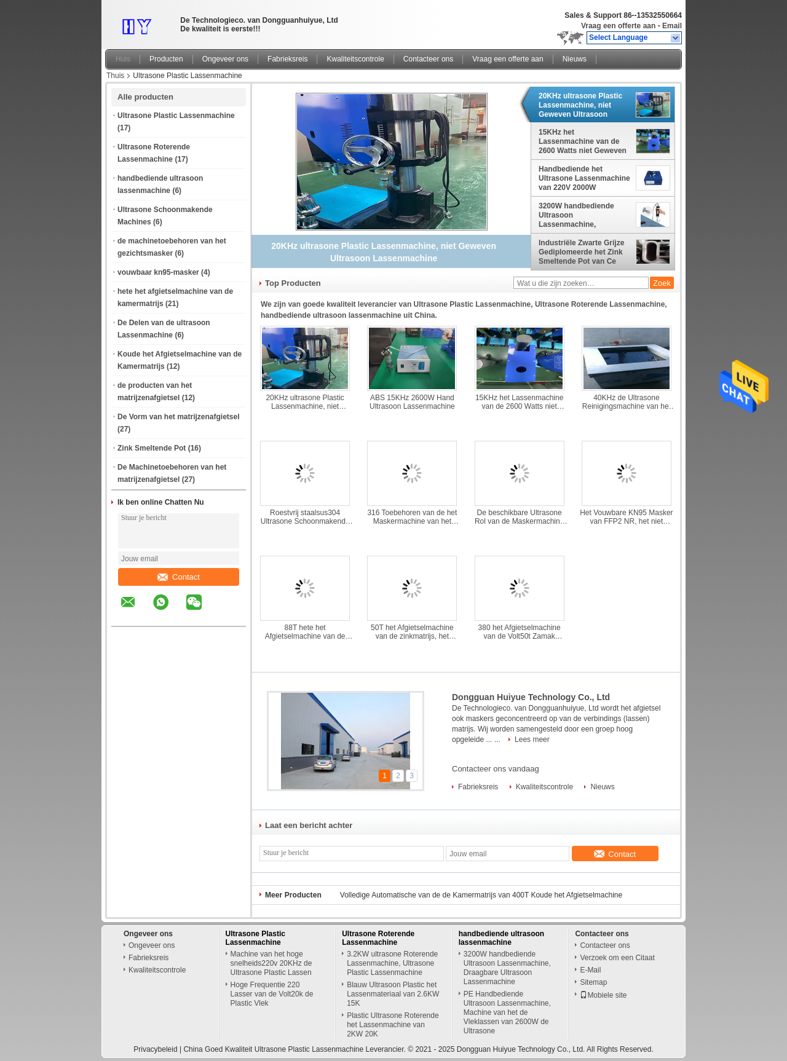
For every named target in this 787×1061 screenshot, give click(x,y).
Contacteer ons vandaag (495, 768)
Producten (166, 59)
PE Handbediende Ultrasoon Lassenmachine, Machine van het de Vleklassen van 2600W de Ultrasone (507, 1012)
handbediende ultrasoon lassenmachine (501, 938)
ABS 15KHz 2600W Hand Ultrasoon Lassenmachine (412, 402)
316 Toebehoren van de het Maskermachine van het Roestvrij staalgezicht (412, 517)
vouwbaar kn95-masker (158, 272)
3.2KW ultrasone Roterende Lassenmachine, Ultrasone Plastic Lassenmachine (392, 963)
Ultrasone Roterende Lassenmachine (378, 938)
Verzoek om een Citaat (617, 957)
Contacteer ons (428, 59)
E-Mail (590, 970)
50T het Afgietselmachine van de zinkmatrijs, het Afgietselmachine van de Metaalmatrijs (412, 632)
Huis (123, 59)
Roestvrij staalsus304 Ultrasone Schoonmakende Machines (305, 517)
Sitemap (593, 982)
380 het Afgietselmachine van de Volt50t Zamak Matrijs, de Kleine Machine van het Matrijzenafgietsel (519, 632)
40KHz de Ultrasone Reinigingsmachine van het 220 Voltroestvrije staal (626, 402)
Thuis (115, 75)
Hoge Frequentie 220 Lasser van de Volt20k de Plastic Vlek (272, 994)
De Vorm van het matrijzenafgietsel (178, 416)
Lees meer (532, 739)
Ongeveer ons (225, 59)
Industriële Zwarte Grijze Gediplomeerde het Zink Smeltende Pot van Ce (581, 252)
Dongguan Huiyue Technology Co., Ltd (531, 697)
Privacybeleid (155, 1049)
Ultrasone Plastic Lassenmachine (176, 115)
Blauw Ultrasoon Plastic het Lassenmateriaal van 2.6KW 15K (393, 994)
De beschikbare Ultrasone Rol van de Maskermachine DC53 (519, 517)
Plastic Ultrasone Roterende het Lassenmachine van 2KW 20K (392, 1024)
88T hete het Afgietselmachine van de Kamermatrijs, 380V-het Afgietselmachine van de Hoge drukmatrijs (305, 632)
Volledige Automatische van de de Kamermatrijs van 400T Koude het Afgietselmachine (481, 895)
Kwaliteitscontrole (355, 59)
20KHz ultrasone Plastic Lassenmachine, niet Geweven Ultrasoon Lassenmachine (580, 105)
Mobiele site (603, 995)
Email (672, 26)
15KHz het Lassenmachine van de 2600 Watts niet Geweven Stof (583, 141)
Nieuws (575, 59)
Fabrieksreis (287, 59)
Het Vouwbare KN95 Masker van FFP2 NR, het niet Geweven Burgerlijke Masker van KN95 (626, 517)
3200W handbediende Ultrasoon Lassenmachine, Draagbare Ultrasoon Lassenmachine (576, 215)
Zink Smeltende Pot (151, 448)
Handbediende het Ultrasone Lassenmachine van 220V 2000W (584, 178)
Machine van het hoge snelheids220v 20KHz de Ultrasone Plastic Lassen (271, 963)
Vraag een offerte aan (618, 26)
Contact (178, 577)
